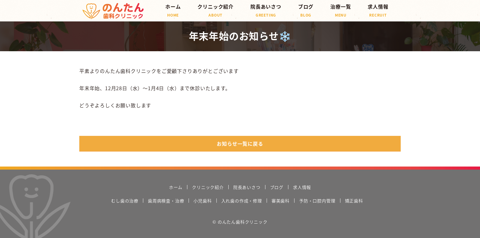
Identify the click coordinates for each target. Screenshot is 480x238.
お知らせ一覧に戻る (240, 143)
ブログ (305, 10)
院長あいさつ (265, 10)
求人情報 (378, 10)
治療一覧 (340, 10)
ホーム (173, 10)
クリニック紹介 (215, 10)
